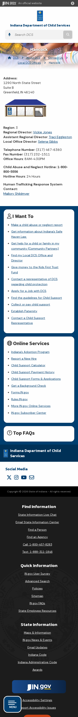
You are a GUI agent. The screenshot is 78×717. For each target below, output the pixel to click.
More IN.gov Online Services (31, 391)
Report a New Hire (24, 343)
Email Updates (37, 632)
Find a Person (37, 514)
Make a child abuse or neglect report (37, 225)
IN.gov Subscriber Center (28, 397)
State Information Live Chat (37, 499)
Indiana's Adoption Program (30, 336)
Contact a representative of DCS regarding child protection (34, 271)
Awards (37, 654)
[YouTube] (24, 462)
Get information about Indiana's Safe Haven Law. (36, 234)
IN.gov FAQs (37, 588)
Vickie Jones (42, 132)
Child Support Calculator (28, 350)
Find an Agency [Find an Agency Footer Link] (37, 522)
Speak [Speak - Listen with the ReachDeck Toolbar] (36, 704)
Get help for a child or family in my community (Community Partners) (35, 246)
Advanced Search (37, 566)
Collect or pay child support (30, 294)
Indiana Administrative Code (37, 647)
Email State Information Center (37, 507)
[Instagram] (16, 462)
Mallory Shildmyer (16, 193)
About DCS (33, 58)
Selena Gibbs (48, 141)
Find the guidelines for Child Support (36, 287)
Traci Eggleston (60, 137)
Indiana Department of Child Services (40, 25)
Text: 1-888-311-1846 (37, 536)
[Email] (31, 462)
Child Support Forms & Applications (36, 363)
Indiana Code (37, 639)
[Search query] (37, 34)
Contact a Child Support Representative (39, 308)
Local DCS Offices (29, 63)
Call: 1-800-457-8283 (37, 529)
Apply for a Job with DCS (28, 281)
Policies (37, 573)
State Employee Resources (37, 595)
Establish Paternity (24, 301)
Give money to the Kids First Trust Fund (38, 262)
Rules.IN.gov (19, 384)
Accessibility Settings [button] (37, 685)
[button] (73, 3)
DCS (16, 58)
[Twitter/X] (9, 462)
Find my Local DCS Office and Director (38, 255)
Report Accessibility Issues (37, 692)
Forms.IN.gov (20, 377)
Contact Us (55, 58)
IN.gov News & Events (37, 625)
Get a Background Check (28, 370)
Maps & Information (37, 617)
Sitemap (37, 580)
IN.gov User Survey (37, 558)
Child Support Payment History (32, 357)
